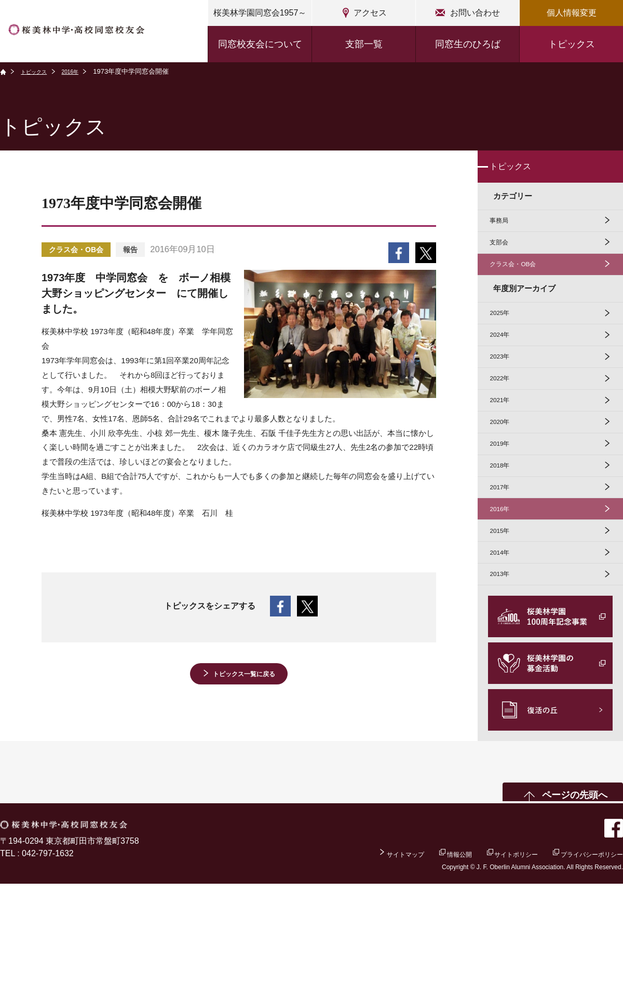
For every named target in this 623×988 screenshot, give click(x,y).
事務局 (505, 232)
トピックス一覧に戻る (244, 676)
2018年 (505, 537)
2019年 (505, 509)
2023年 (505, 398)
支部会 (505, 260)
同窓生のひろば (467, 44)
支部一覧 (364, 44)
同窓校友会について (260, 44)
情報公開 (414, 957)
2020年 (505, 481)
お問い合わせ (475, 12)
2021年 (505, 453)
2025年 (505, 342)
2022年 (505, 426)
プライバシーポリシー (581, 957)
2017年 (505, 564)
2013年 (505, 675)
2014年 (505, 648)
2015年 (505, 620)
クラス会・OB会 (522, 287)
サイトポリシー (486, 957)
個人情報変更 (572, 12)
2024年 (505, 370)
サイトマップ (348, 957)
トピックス (571, 44)
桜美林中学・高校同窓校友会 (96, 32)
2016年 (82, 71)
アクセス (370, 12)
